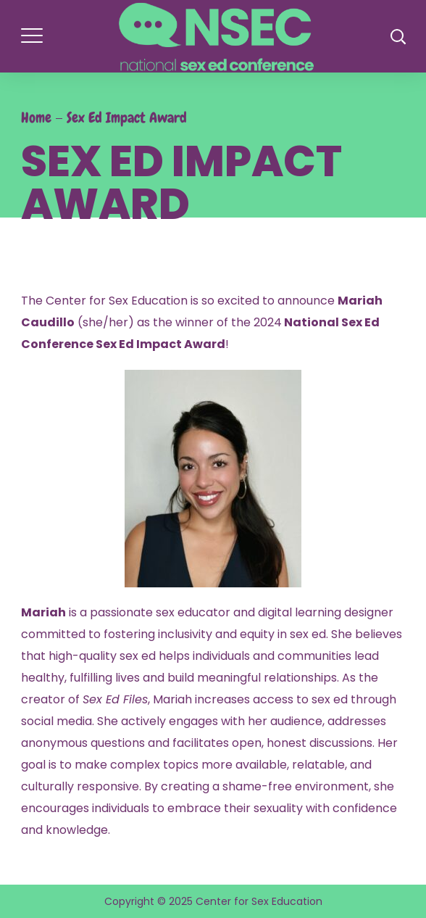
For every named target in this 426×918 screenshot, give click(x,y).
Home (36, 117)
